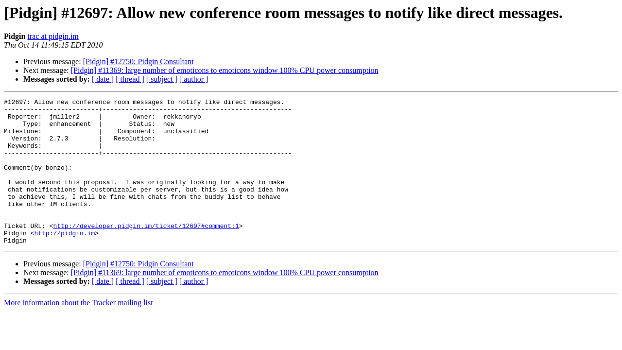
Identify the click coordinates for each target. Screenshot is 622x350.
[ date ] (103, 79)
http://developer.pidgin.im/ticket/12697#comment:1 (146, 251)
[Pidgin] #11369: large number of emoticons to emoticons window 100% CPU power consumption (225, 70)
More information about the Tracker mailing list (78, 332)
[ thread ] (130, 79)
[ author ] (193, 79)
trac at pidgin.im (52, 36)
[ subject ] (161, 79)
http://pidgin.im (64, 260)
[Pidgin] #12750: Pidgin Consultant (138, 61)
